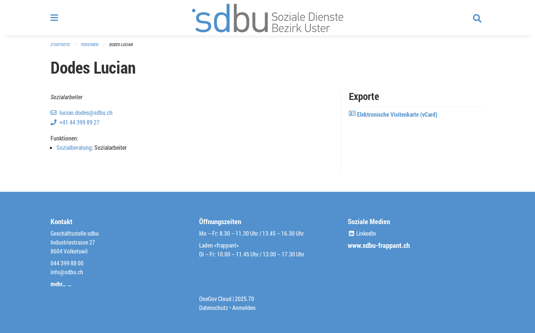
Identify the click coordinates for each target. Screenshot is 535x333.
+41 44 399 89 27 (79, 122)
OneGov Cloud (215, 299)
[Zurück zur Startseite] (267, 18)
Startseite (60, 44)
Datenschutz (213, 307)
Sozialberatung (74, 147)
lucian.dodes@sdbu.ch (86, 112)
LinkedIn (362, 233)
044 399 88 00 (67, 263)
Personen (89, 44)
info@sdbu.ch (67, 272)
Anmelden (244, 307)
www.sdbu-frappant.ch (379, 245)
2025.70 (244, 299)
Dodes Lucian (121, 44)
